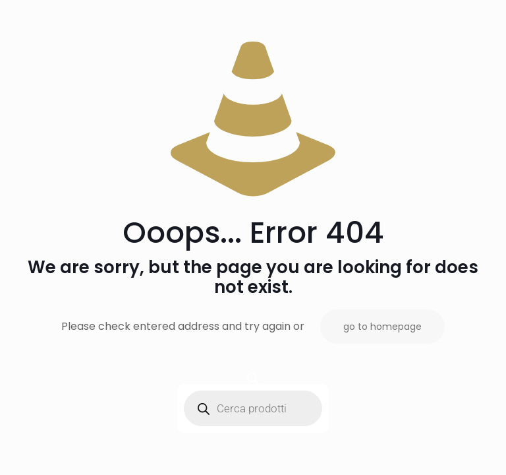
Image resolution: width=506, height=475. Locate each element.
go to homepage (382, 326)
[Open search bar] (253, 378)
